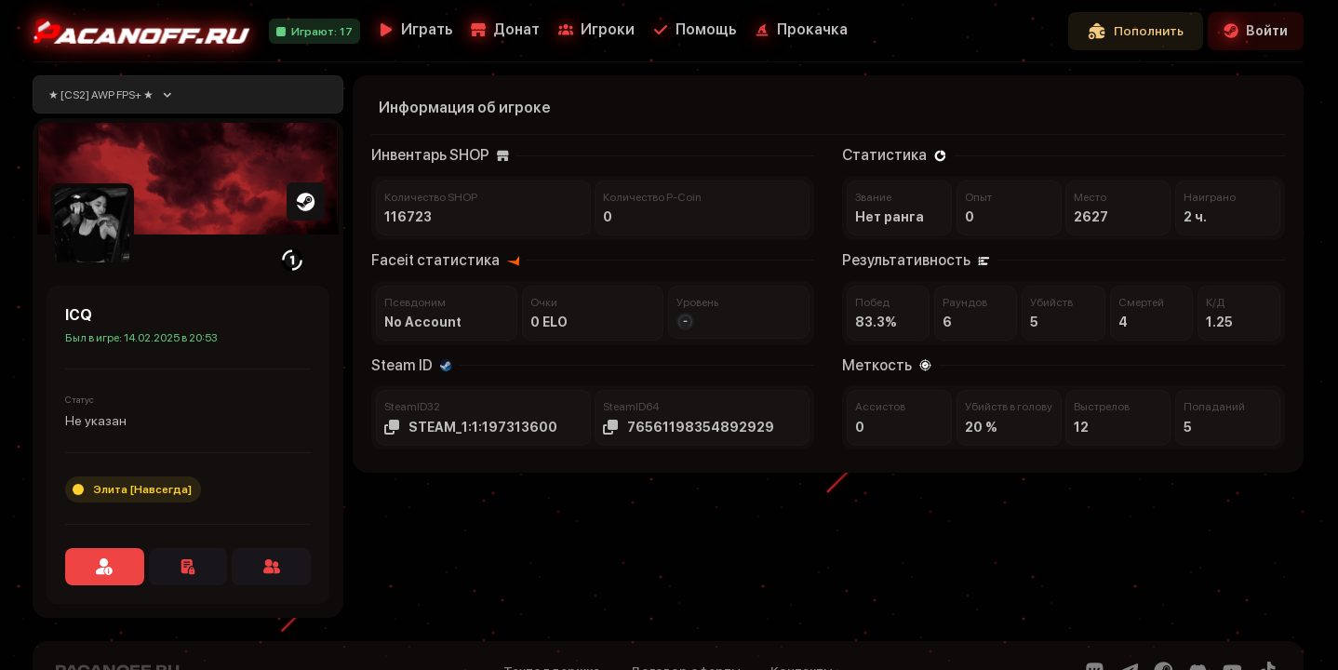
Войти (1256, 30)
